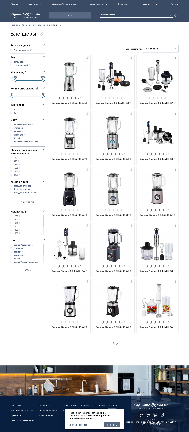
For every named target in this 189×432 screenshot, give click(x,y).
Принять (112, 424)
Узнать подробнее (78, 425)
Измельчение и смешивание (34, 24)
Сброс (28, 270)
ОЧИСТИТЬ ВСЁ (27, 202)
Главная (14, 24)
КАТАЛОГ (70, 15)
